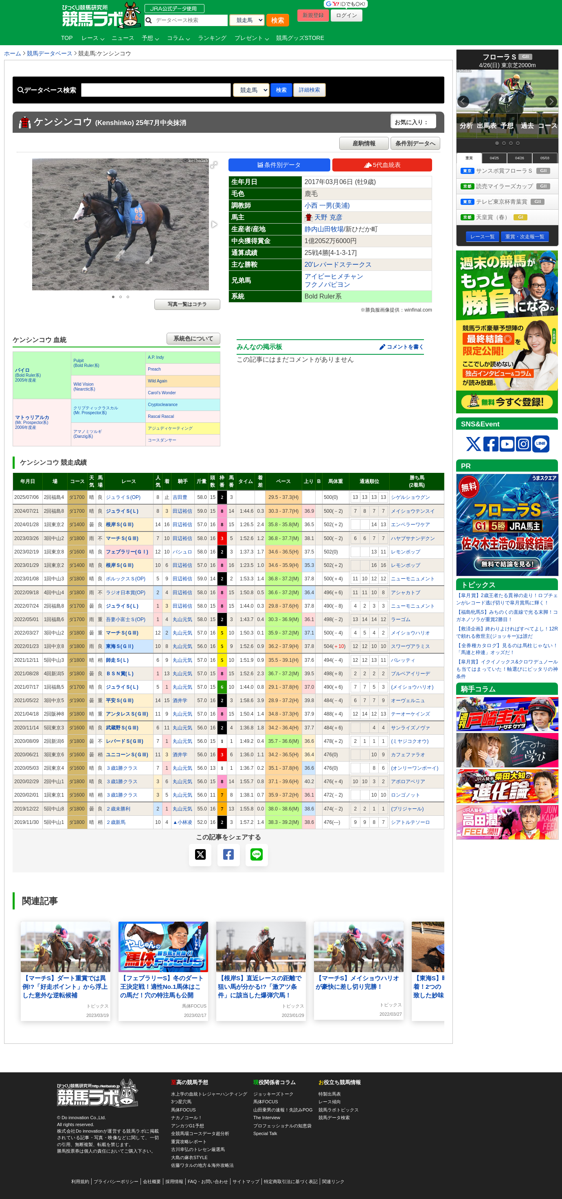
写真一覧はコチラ (187, 304)
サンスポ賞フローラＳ (509, 171)
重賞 (469, 158)
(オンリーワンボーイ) (414, 768)
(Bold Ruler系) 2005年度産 (28, 375)
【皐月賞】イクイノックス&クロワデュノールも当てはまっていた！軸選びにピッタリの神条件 (507, 669)
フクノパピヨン (327, 284)
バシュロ (182, 552)
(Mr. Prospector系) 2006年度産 (32, 422)
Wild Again (157, 381)
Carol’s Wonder (162, 393)
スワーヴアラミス (410, 646)
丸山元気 (182, 619)
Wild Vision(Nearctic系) (84, 386)
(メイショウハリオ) (412, 687)
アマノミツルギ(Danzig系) (87, 434)
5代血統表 (382, 164)
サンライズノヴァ (410, 728)
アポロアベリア (408, 781)
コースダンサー (162, 440)
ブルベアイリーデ (410, 673)
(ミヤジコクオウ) (409, 741)
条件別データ (279, 164)
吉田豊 (180, 497)
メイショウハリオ (410, 633)
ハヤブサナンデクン (413, 538)
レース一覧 (482, 236)
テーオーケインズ (410, 714)
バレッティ (403, 660)
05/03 (544, 158)
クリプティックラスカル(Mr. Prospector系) (95, 410)
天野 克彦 (328, 217)
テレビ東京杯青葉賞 (509, 202)
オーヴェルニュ (408, 700)
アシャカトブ (405, 592)
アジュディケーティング (170, 428)
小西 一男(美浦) (327, 205)
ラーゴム (401, 619)
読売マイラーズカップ (509, 187)
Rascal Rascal (161, 416)
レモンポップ (405, 552)
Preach (154, 369)
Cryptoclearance (163, 404)
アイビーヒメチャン (334, 276)
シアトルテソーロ (410, 822)
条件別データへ (415, 143)
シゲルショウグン (410, 497)
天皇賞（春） (501, 218)
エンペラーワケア (410, 524)
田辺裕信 (182, 511)
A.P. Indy (156, 357)
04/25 (494, 158)
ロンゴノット (405, 795)
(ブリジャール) (407, 809)
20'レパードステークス (338, 264)
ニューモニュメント (413, 579)
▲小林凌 (182, 822)
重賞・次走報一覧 (524, 236)
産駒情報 (364, 143)
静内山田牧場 (324, 229)
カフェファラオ (408, 755)
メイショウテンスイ (413, 511)
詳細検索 (309, 90)
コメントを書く (405, 347)
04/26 (519, 158)
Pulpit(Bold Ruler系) (86, 363)
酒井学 (180, 700)
